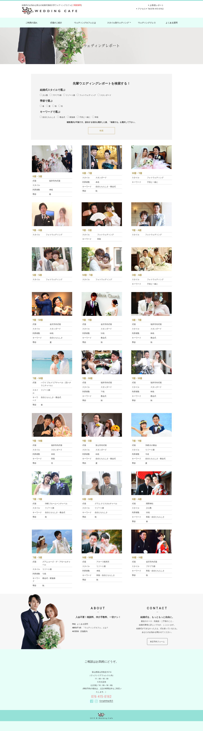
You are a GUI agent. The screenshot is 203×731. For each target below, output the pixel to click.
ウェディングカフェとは (85, 22)
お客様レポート (157, 5)
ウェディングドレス (147, 22)
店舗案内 (80, 631)
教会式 (61, 117)
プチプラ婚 (55, 95)
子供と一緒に (83, 117)
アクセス (142, 8)
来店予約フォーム (157, 641)
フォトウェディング (86, 95)
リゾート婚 (69, 95)
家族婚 (71, 117)
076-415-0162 (101, 696)
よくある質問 (171, 22)
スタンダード (104, 95)
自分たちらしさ (47, 117)
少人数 (44, 95)
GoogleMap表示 (106, 700)
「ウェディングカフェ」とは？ (90, 627)
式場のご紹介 (56, 22)
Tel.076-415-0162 (156, 8)
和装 (95, 117)
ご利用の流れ (31, 22)
